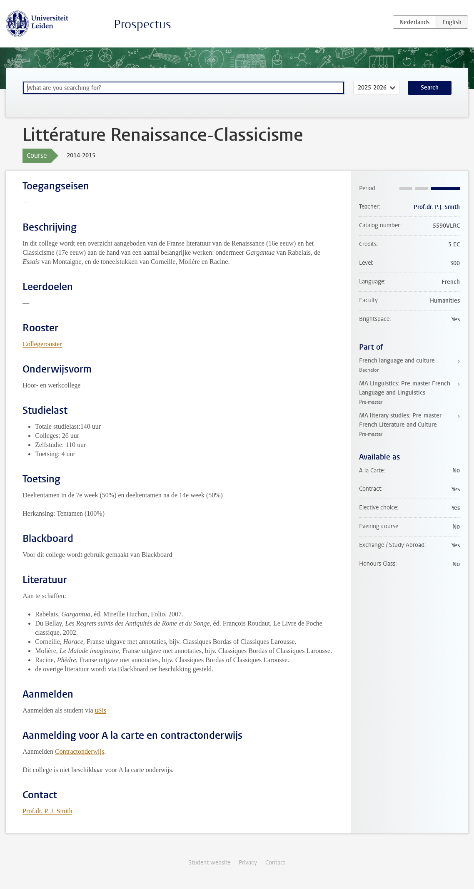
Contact (275, 863)
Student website (209, 863)
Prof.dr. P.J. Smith (437, 207)
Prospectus (142, 24)
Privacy (248, 863)
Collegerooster (42, 344)
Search (430, 88)
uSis (101, 710)
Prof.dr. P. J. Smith (47, 811)
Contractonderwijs (79, 751)
